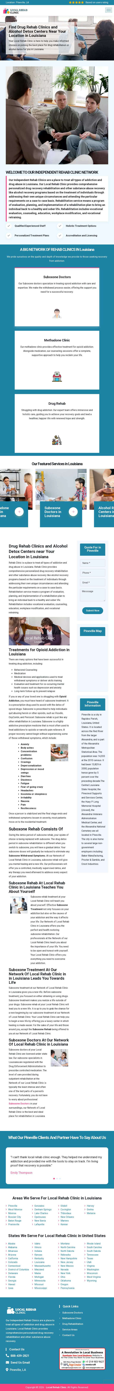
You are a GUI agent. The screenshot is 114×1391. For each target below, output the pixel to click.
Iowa (10, 1288)
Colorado (13, 1262)
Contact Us (67, 1335)
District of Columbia (18, 1269)
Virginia (91, 1265)
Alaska (11, 1243)
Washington (93, 1269)
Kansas (38, 1254)
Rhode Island (93, 1243)
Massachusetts (42, 1265)
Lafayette (39, 1224)
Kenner (64, 1224)
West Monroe (15, 1209)
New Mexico (67, 1265)
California (13, 1258)
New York (65, 1273)
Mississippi (40, 1288)
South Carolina (94, 1247)
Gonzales (39, 1205)
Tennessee (92, 1254)
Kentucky (39, 1258)
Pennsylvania (67, 1288)
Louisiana (39, 1262)
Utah (89, 1262)
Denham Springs (43, 1209)
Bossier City (14, 1217)
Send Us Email (20, 1362)
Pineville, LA (22, 2)
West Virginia (94, 1277)
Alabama (12, 1247)
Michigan (39, 1277)
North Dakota (67, 1251)
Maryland (39, 1269)
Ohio (63, 1277)
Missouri (39, 1284)
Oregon (64, 1284)
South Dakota (94, 1251)
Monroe (12, 1213)
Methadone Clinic (70, 1318)
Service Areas (68, 1329)
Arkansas (13, 1251)
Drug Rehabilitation (71, 1324)
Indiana (38, 1251)
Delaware (13, 1273)
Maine (37, 1273)
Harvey (90, 1205)
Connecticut (14, 1265)
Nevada (64, 1269)
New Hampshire (69, 1258)
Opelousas (40, 1217)
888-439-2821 (20, 1356)
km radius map (92, 662)
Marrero (65, 1220)
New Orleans (67, 1217)
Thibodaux (66, 1213)
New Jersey (67, 1262)
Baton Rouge (14, 1220)
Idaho (37, 1243)
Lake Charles (41, 1213)
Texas (90, 1258)
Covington (66, 1209)
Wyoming (91, 1280)
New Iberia (40, 1220)
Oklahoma (66, 1280)
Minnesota (39, 1280)
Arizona (12, 1254)
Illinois (37, 1247)
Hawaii (11, 1284)
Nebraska (66, 1254)
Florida (11, 1277)
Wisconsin (92, 1273)
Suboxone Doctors (71, 1312)
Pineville (12, 1205)
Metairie (91, 1213)
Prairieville (13, 1224)
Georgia (12, 1280)
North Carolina (68, 1247)
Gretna (90, 1209)
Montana (65, 1243)
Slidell (64, 1205)
